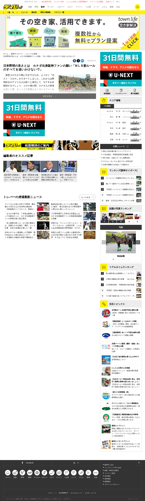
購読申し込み (109, 465)
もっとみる (85, 197)
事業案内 (107, 481)
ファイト (79, 7)
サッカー (51, 7)
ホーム (5, 54)
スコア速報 (114, 100)
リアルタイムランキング (121, 267)
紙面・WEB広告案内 (111, 470)
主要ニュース (119, 146)
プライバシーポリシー (112, 484)
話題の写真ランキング (120, 208)
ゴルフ (70, 7)
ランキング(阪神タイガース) (123, 170)
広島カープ (110, 2)
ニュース (24, 12)
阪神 (43, 7)
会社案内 (107, 476)
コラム (104, 7)
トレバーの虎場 (31, 54)
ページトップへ (139, 463)
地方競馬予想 (46, 2)
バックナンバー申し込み (112, 467)
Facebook (29, 463)
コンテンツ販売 (109, 473)
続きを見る (47, 96)
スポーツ (60, 7)
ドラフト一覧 (59, 12)
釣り (118, 2)
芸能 (30, 7)
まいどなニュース (76, 493)
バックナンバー (121, 93)
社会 (118, 7)
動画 (111, 7)
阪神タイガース (17, 54)
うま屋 (88, 7)
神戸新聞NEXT (63, 493)
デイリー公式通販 (96, 2)
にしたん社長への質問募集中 (77, 2)
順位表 (34, 12)
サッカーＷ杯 (59, 2)
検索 (137, 7)
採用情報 (107, 479)
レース (96, 7)
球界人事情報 (45, 12)
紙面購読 (107, 93)
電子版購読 (135, 93)
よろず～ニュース (90, 493)
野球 (36, 7)
